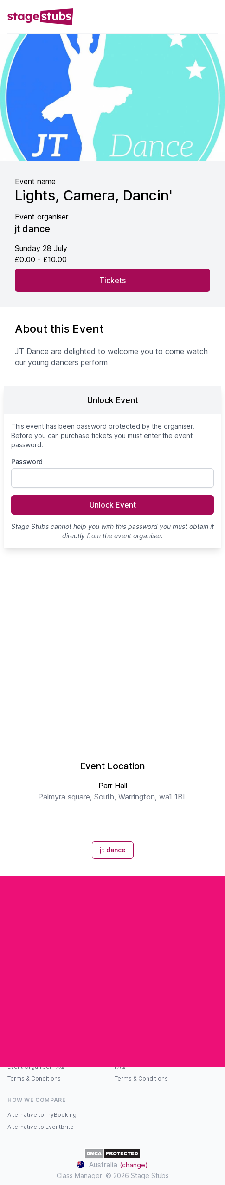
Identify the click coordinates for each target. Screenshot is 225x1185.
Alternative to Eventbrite (40, 1126)
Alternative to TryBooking (42, 1114)
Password (27, 461)
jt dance (113, 850)
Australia (112, 1164)
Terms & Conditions (34, 1078)
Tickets (112, 280)
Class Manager (79, 1175)
